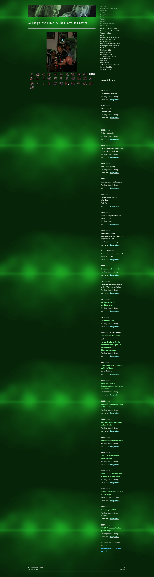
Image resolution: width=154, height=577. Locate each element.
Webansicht (122, 569)
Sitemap (41, 567)
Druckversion (33, 567)
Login (124, 567)
